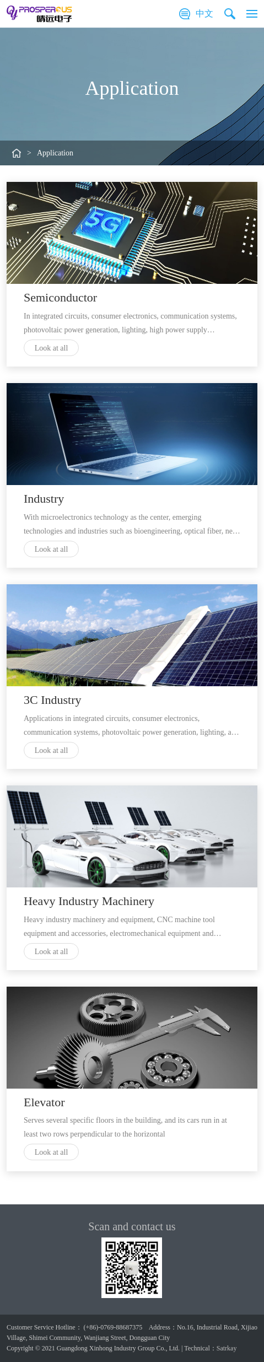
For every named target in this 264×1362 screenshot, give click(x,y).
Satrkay (227, 1348)
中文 (204, 13)
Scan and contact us (131, 1226)
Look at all (51, 348)
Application (55, 153)
